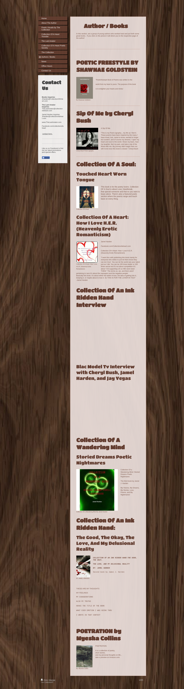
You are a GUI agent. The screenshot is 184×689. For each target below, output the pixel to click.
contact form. (47, 134)
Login (141, 679)
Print (44, 680)
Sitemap (52, 680)
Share (46, 158)
